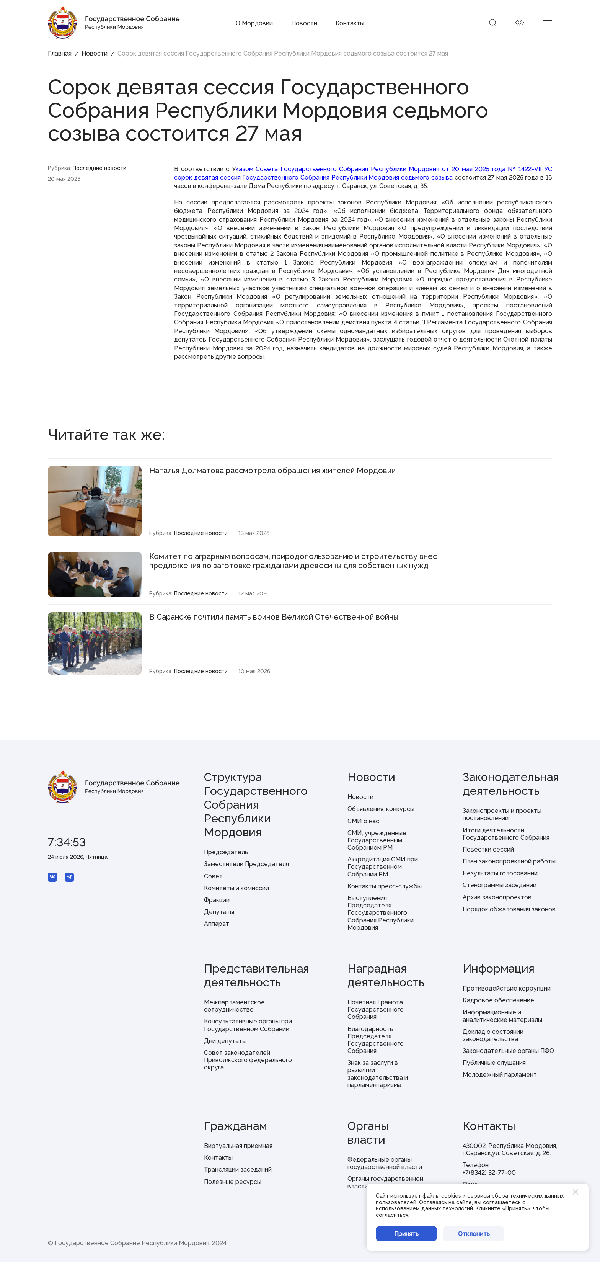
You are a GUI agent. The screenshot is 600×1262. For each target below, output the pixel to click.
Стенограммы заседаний (499, 885)
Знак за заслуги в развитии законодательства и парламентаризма (377, 1074)
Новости (304, 23)
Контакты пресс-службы (384, 886)
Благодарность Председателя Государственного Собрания (375, 1040)
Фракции (217, 900)
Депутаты (219, 911)
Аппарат (216, 923)
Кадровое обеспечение (498, 1000)
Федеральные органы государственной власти (384, 1163)
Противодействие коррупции (507, 988)
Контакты (350, 23)
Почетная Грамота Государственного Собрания (375, 1009)
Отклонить (474, 1233)
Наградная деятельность (385, 975)
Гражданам (235, 1126)
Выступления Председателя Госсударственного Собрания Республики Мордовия (380, 912)
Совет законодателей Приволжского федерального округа (248, 1060)
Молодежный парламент (500, 1074)
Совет (213, 876)
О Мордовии (254, 23)
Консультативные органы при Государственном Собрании (248, 1025)
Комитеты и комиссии (236, 888)
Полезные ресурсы (232, 1181)
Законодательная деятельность (511, 784)
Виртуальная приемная (238, 1145)
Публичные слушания (494, 1062)
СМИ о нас (363, 821)
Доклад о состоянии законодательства (493, 1035)
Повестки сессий (488, 849)
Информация (499, 968)
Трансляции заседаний (238, 1169)
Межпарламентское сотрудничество (234, 1006)
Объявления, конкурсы (380, 808)
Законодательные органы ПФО (508, 1050)
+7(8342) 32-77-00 (489, 1172)
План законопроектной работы (509, 861)
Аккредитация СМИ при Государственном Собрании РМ (382, 867)
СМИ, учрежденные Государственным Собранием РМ (376, 840)
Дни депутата (225, 1041)
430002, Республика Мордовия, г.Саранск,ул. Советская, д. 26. (510, 1149)
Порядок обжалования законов (509, 909)
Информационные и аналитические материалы (502, 1016)
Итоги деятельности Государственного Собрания (506, 834)
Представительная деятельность (256, 975)
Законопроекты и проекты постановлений (502, 814)
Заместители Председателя (246, 864)
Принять (406, 1233)
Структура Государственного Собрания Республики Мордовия (256, 804)
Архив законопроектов (497, 897)
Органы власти (368, 1132)
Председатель (226, 852)
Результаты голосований (500, 873)
